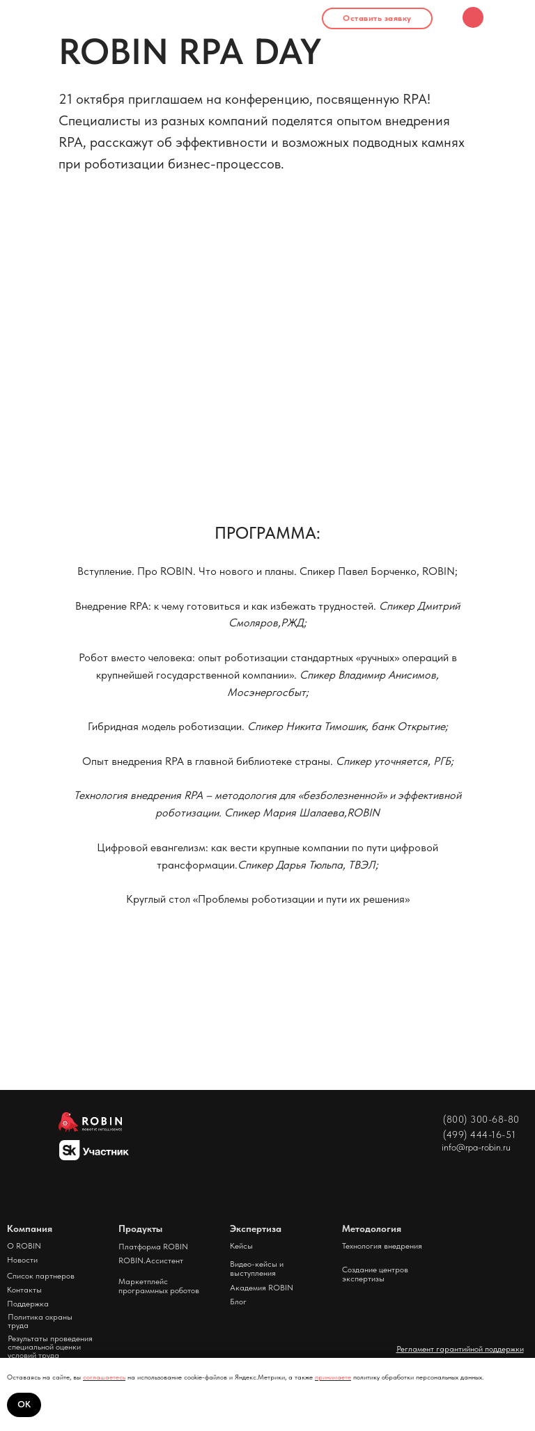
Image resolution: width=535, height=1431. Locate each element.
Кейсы (241, 1246)
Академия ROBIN (261, 1287)
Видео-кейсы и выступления (257, 1268)
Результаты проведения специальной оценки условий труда (50, 1347)
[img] (473, 17)
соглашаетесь (104, 1377)
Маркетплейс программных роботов (158, 1285)
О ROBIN (24, 1246)
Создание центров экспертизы (375, 1274)
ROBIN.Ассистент (150, 1260)
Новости (22, 1260)
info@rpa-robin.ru (476, 1147)
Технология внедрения (382, 1246)
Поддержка (28, 1304)
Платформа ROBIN (153, 1246)
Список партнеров (41, 1276)
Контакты (24, 1290)
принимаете (333, 1377)
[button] (377, 18)
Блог (238, 1301)
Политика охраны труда (40, 1321)
